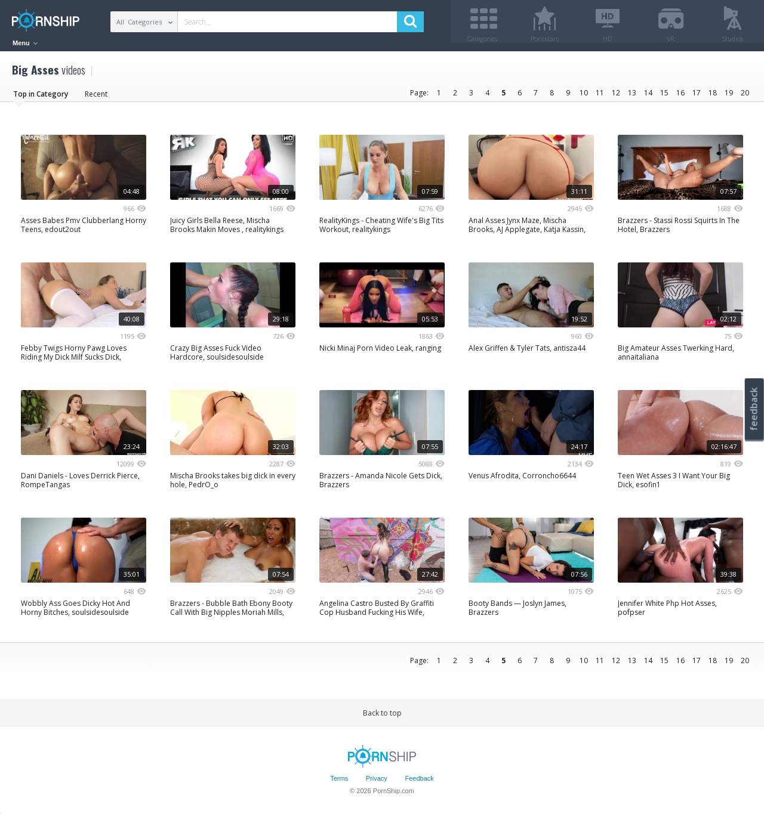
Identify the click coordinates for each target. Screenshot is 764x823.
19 (729, 97)
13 (632, 97)
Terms (339, 783)
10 (584, 97)
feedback (753, 409)
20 (745, 97)
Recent (96, 98)
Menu (25, 43)
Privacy (376, 783)
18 (712, 97)
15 (664, 97)
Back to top (382, 717)
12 (616, 97)
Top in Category (40, 98)
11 (600, 97)
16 (680, 97)
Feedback (419, 783)
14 (648, 97)
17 (696, 97)
